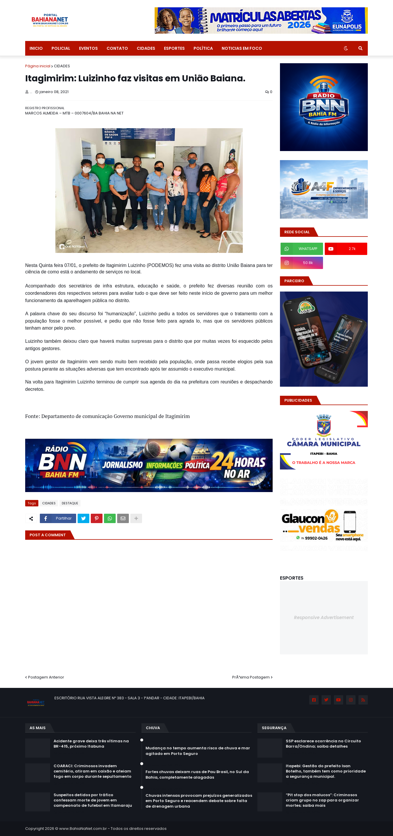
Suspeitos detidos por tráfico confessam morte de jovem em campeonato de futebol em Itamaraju (93, 800)
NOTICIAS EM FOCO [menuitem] (242, 48)
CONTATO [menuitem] (117, 48)
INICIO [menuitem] (36, 48)
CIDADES (62, 66)
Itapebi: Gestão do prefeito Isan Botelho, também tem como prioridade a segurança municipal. (326, 771)
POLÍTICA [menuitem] (203, 48)
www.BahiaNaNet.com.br (83, 828)
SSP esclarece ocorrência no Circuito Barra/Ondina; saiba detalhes (323, 744)
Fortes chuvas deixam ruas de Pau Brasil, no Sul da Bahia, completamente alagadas (197, 774)
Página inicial (37, 66)
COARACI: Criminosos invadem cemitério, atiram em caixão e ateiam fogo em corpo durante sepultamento (92, 771)
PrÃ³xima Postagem (251, 677)
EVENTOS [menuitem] (88, 48)
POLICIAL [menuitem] (61, 48)
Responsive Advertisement (324, 617)
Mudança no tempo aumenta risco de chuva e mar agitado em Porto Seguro (198, 751)
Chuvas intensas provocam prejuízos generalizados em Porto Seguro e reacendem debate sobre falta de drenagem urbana (199, 801)
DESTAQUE (70, 503)
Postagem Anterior (46, 677)
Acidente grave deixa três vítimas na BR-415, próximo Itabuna (91, 744)
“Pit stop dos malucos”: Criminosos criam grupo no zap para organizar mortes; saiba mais (322, 800)
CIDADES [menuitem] (146, 48)
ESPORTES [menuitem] (174, 48)
